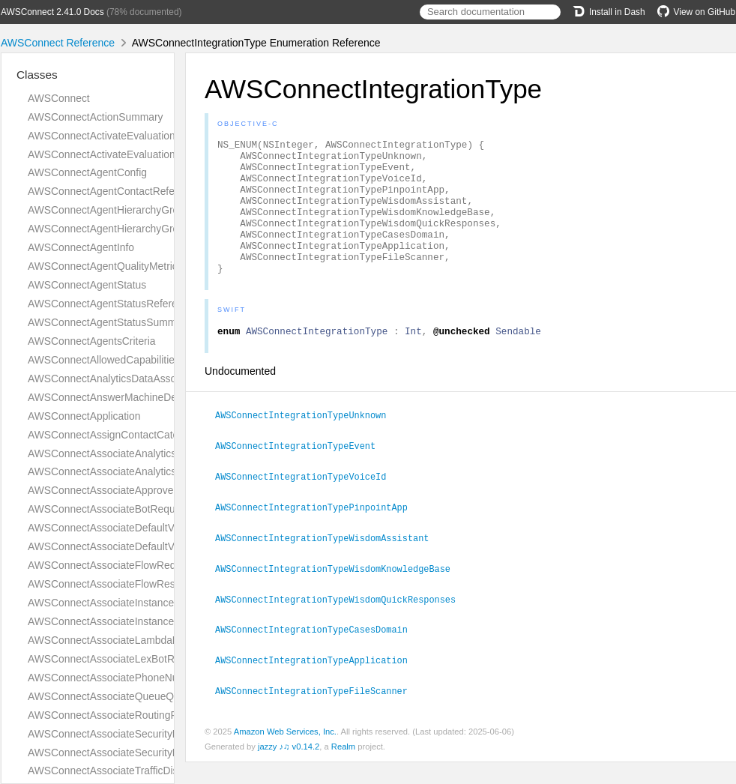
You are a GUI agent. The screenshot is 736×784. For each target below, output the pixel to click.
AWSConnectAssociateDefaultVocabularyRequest (143, 528)
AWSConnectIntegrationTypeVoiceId (307, 504)
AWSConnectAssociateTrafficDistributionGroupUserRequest (166, 771)
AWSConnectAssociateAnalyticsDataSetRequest (140, 453)
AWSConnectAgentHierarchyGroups (112, 229)
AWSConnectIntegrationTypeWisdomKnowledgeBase (339, 594)
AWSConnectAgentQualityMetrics (105, 266)
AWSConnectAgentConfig (87, 172)
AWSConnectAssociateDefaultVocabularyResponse (147, 546)
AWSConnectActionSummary (95, 117)
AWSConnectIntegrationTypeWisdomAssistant (328, 564)
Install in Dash (609, 12)
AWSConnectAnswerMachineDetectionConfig (133, 397)
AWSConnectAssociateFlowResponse (115, 584)
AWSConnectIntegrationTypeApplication (318, 683)
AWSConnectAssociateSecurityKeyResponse (132, 753)
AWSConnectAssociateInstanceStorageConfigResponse (157, 621)
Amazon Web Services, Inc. (285, 753)
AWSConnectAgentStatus (87, 285)
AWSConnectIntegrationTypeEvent (301, 474)
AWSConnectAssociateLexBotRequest (117, 659)
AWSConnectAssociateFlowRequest (112, 565)
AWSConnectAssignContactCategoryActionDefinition (149, 435)
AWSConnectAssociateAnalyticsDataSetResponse (144, 471)
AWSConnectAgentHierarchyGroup (109, 210)
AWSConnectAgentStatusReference (111, 304)
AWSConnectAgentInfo (81, 247)
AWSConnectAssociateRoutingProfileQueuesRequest (151, 715)
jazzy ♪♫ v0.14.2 (288, 768)
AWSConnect (59, 98)
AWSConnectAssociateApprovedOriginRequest (137, 490)
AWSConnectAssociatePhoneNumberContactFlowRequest (163, 678)
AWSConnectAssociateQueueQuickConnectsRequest (151, 696)
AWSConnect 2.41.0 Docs (52, 12)
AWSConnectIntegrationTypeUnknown (307, 444)
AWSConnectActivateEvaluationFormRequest (133, 136)
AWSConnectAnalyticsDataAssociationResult (132, 379)
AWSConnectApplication (84, 416)
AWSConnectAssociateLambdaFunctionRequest (139, 640)
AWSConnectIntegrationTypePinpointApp (318, 534)
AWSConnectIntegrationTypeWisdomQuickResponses (342, 624)
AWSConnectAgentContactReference (114, 191)
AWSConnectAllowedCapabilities (104, 360)
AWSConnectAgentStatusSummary (109, 322)
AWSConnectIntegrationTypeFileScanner (318, 713)
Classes (37, 74)
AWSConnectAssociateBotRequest (108, 509)
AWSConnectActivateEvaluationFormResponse (137, 154)
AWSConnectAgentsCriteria (92, 341)
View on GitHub (696, 12)
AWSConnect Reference (58, 43)
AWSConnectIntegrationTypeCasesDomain (318, 653)
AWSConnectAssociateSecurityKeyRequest (128, 734)
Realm (343, 768)
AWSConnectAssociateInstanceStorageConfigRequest (153, 603)
